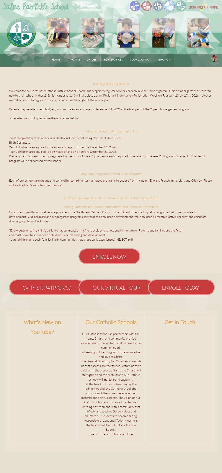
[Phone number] (162, 337)
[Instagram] (197, 337)
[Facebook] (188, 337)
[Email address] (171, 337)
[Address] (179, 337)
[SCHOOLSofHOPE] (111, 10)
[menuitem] (55, 60)
